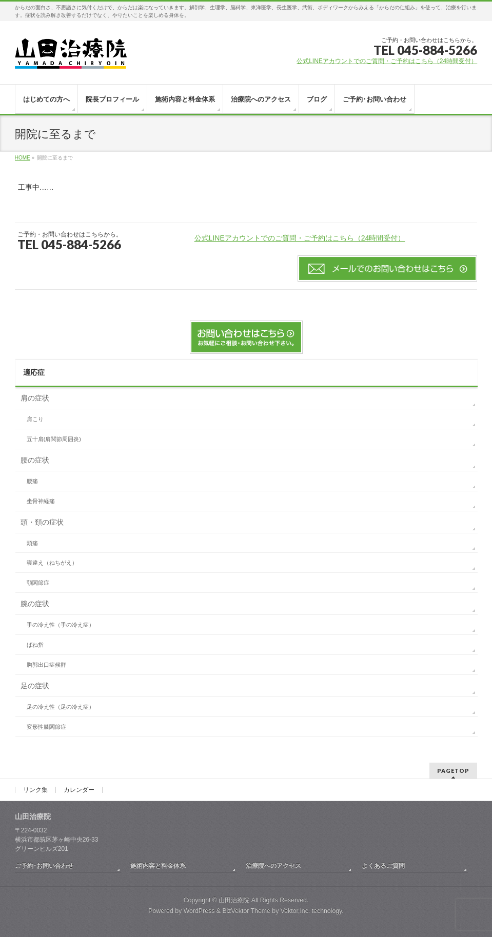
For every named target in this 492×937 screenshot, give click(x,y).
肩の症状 (35, 398)
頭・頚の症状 (42, 522)
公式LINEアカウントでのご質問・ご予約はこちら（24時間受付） (387, 61)
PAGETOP (453, 770)
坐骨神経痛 (41, 501)
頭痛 (32, 543)
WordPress (199, 910)
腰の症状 (35, 460)
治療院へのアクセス (273, 865)
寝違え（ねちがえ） (52, 563)
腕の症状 (35, 604)
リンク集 (35, 790)
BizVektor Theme (246, 910)
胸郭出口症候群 (46, 665)
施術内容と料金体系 (158, 865)
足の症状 (35, 686)
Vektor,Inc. (295, 910)
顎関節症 (38, 583)
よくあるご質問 (383, 865)
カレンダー (79, 790)
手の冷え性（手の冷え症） (60, 625)
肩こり (35, 419)
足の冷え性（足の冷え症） (60, 707)
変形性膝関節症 (46, 727)
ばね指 (35, 645)
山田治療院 (234, 900)
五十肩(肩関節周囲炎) (54, 439)
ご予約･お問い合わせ (44, 865)
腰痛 (32, 481)
